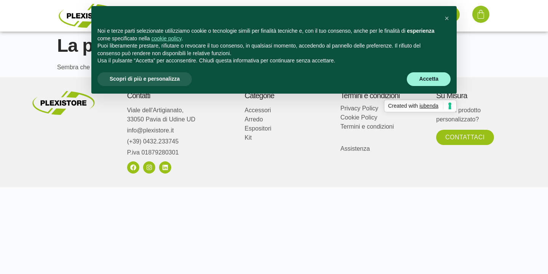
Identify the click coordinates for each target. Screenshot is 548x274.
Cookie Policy (359, 117)
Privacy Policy (360, 108)
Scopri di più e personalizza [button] (145, 79)
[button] (447, 18)
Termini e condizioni (367, 126)
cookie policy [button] (166, 38)
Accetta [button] (428, 79)
